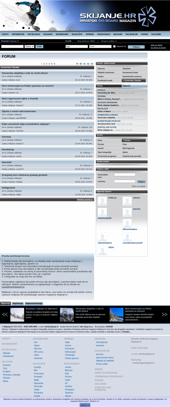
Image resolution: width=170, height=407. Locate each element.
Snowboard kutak (130, 72)
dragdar (19, 182)
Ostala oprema (72, 358)
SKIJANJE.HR (132, 34)
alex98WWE (21, 118)
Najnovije (5, 303)
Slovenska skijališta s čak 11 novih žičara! (25, 73)
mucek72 (20, 169)
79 (77, 64)
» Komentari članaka (132, 80)
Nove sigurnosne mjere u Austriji (20, 98)
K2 (66, 383)
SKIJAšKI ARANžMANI (107, 102)
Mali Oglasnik (128, 148)
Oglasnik (126, 86)
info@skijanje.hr (147, 354)
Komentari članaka (10, 67)
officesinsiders (130, 229)
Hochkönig (8, 149)
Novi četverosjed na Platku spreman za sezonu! (28, 86)
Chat (125, 144)
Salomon (69, 393)
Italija (36, 380)
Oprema (101, 68)
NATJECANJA (34, 34)
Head (67, 380)
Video (36, 355)
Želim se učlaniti (156, 45)
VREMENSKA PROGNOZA (109, 376)
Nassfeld (7, 162)
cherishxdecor (105, 243)
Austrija (37, 367)
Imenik (101, 148)
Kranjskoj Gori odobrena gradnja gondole (24, 175)
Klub (100, 140)
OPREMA (90, 34)
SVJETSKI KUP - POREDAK (103, 388)
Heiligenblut (8, 187)
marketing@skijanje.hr (13, 287)
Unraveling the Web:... (107, 93)
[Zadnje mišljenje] (14, 76)
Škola (5, 381)
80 (81, 64)
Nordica (68, 386)
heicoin (136, 209)
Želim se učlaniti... (139, 186)
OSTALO (101, 90)
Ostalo (100, 76)
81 (84, 64)
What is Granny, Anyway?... (110, 99)
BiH (35, 370)
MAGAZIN (117, 34)
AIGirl (111, 247)
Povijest (6, 371)
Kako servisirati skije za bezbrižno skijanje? (26, 124)
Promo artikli (102, 364)
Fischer (68, 376)
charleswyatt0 (104, 218)
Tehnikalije (70, 355)
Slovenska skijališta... (107, 118)
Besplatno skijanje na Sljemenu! (41, 308)
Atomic (68, 367)
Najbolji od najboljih (105, 360)
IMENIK (99, 369)
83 (92, 64)
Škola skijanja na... (106, 130)
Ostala (37, 396)
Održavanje (70, 352)
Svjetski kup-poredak (132, 156)
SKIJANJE (47, 34)
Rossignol (69, 389)
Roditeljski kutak (105, 80)
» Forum (126, 140)
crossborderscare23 (132, 243)
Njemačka (38, 383)
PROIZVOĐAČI (103, 34)
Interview (38, 358)
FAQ (5, 368)
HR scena (38, 352)
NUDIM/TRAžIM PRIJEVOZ (109, 121)
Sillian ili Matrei (104, 111)
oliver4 (136, 198)
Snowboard (8, 356)
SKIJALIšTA (103, 109)
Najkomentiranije (34, 303)
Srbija (36, 389)
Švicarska (38, 393)
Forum (99, 86)
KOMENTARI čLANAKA (108, 115)
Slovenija (38, 386)
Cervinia (6, 136)
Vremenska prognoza (107, 156)
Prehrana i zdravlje (11, 375)
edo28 (18, 156)
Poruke (101, 144)
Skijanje (6, 353)
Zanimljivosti (101, 342)
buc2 (18, 80)
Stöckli (68, 396)
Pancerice (69, 348)
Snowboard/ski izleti (106, 124)
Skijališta (127, 68)
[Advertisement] (47, 227)
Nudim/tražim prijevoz (132, 76)
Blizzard (68, 370)
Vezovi (68, 345)
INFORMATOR (18, 34)
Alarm (125, 152)
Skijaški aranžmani (106, 72)
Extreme (7, 365)
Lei (17, 93)
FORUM (144, 34)
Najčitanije (18, 303)
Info (35, 342)
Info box (99, 354)
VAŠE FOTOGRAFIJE (106, 373)
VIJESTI (5, 34)
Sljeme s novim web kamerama (19, 111)
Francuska (39, 373)
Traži (39, 46)
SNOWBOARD (62, 34)
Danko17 (20, 105)
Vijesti (36, 345)
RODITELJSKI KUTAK (107, 127)
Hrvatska (38, 376)
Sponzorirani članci (104, 357)
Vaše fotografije (104, 152)
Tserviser (20, 131)
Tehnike (6, 378)
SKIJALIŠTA (77, 34)
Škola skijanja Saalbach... (109, 105)
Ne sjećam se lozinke (158, 48)
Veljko (18, 195)
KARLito (112, 198)
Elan (67, 373)
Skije (67, 342)
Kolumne (100, 345)
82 (88, 64)
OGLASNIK (156, 34)
